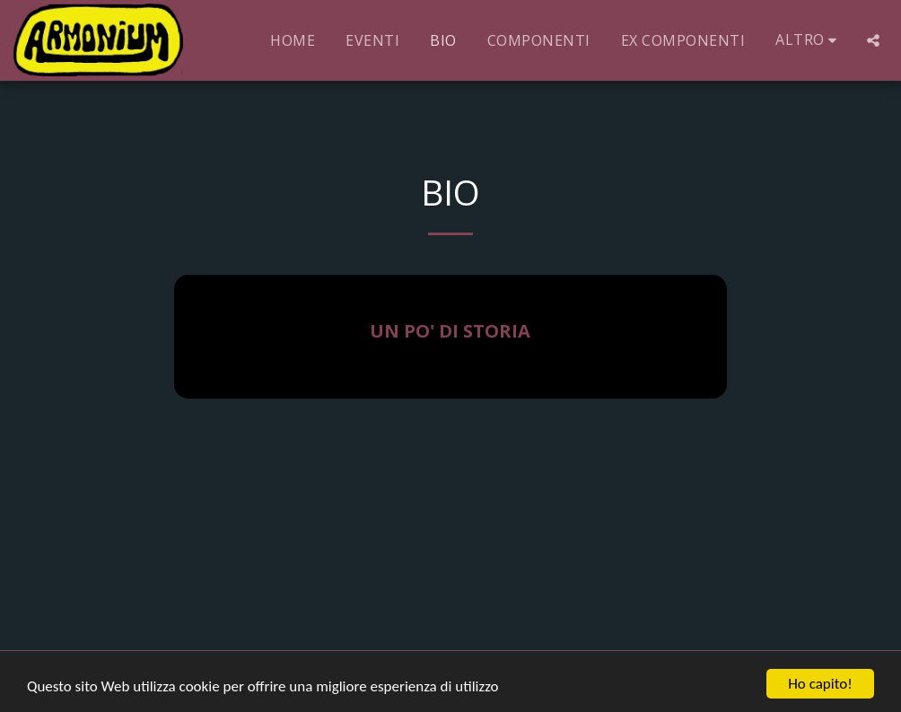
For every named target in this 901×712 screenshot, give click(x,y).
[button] (873, 40)
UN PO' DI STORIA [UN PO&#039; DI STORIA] (450, 331)
